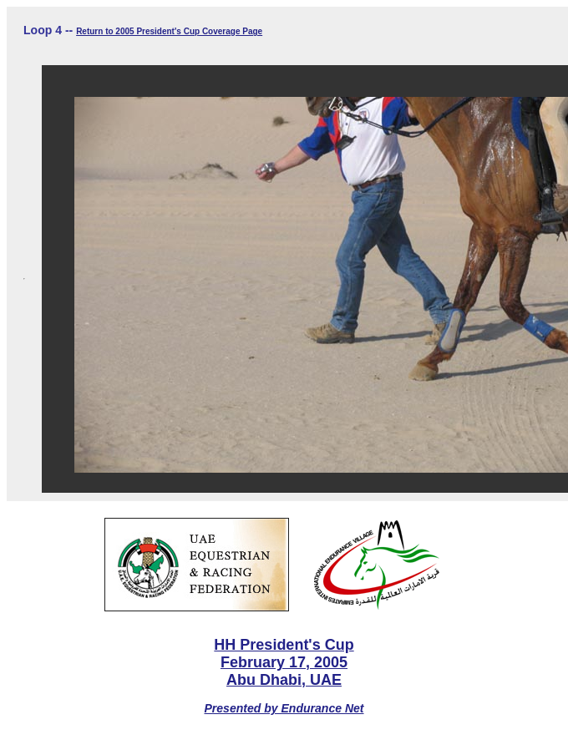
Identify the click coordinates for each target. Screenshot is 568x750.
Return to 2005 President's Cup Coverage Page (169, 31)
